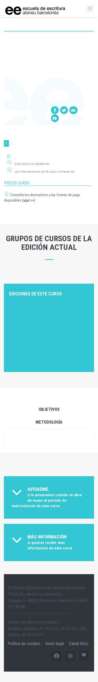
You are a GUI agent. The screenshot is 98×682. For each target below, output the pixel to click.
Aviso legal (54, 643)
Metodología (49, 422)
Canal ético (78, 643)
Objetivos (49, 409)
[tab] (49, 497)
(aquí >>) (28, 200)
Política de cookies (24, 643)
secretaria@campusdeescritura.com (39, 613)
